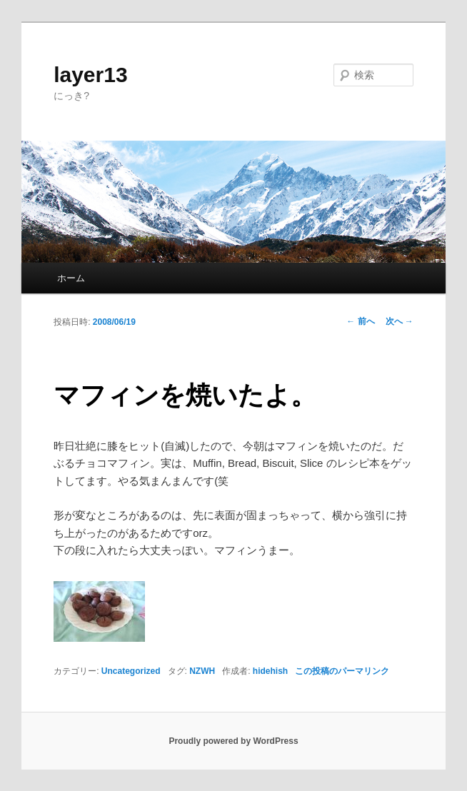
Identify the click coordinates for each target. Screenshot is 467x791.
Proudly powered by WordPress (233, 741)
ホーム (71, 278)
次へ (399, 321)
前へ (360, 321)
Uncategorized (131, 671)
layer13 (90, 74)
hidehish (270, 671)
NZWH (202, 671)
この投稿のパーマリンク (342, 671)
